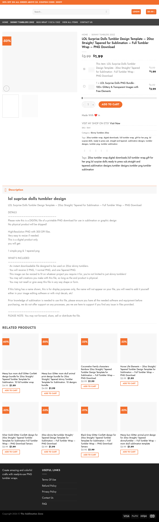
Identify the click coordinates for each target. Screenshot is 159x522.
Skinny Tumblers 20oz (22, 22)
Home (5, 22)
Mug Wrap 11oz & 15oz (48, 22)
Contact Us (86, 22)
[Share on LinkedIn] (107, 151)
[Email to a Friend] (95, 151)
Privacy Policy (49, 491)
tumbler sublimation (109, 143)
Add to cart (110, 104)
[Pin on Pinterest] (101, 151)
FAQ (44, 504)
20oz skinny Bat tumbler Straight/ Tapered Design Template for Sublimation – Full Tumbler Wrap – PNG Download (58, 439)
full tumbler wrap (127, 137)
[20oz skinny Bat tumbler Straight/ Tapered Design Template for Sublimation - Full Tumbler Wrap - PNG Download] (60, 416)
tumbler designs (120, 165)
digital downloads (111, 137)
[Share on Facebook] (84, 151)
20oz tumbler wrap (94, 137)
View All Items (70, 22)
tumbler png (94, 143)
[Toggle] (5, 189)
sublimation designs (136, 140)
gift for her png (141, 137)
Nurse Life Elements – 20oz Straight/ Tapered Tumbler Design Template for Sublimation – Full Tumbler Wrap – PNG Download (138, 371)
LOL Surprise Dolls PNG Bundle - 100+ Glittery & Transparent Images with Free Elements (117, 87)
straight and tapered (118, 140)
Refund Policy (49, 486)
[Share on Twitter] (90, 151)
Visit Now (115, 123)
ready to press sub (101, 140)
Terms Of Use (49, 479)
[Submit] (106, 11)
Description (12, 189)
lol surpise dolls (99, 161)
